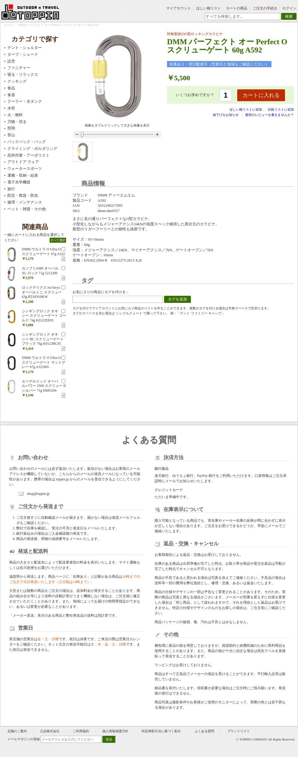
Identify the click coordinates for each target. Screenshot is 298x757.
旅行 (11, 189)
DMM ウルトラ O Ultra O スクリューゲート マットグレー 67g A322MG (43, 362)
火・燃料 (15, 115)
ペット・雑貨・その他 (26, 209)
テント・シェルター (24, 47)
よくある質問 (204, 731)
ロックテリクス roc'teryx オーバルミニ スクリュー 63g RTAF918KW (42, 292)
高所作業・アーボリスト (28, 155)
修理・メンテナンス (24, 202)
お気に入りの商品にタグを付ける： (101, 292)
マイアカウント (178, 8)
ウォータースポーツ (24, 168)
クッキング (17, 81)
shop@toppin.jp (38, 494)
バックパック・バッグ (26, 141)
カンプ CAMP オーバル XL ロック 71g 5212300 (40, 270)
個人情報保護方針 (115, 731)
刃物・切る (17, 121)
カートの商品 (236, 8)
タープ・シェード (22, 54)
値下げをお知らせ (226, 114)
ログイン (289, 8)
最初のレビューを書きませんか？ (269, 114)
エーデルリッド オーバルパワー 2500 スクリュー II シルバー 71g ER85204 (44, 386)
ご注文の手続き (265, 8)
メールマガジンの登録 (23, 739)
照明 (11, 128)
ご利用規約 (81, 731)
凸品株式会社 (50, 731)
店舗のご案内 (17, 731)
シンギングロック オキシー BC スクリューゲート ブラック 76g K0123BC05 (43, 339)
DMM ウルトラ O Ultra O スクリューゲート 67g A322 (43, 251)
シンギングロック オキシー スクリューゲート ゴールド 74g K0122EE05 (44, 315)
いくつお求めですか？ (195, 95)
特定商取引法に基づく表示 (161, 731)
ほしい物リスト (208, 8)
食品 (11, 88)
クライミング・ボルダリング (32, 148)
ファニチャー (18, 67)
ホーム (8, 25)
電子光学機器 (18, 182)
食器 (11, 95)
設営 (11, 61)
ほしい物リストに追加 (246, 109)
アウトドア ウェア (23, 162)
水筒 (11, 108)
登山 (11, 135)
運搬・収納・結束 (22, 175)
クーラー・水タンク (24, 101)
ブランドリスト (238, 731)
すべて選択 (57, 240)
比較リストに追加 (281, 109)
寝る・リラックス (22, 74)
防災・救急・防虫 (22, 195)
